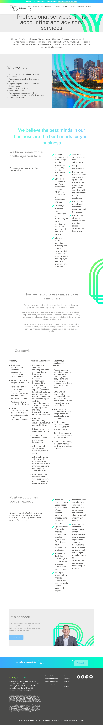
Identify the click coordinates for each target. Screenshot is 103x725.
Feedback (55, 720)
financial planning (32, 328)
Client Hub (38, 720)
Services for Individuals (51, 678)
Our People (56, 6)
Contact (88, 6)
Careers (72, 6)
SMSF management (52, 328)
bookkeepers (73, 316)
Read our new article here (67, 2)
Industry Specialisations (51, 681)
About (29, 6)
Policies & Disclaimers (26, 720)
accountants (61, 316)
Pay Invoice (80, 6)
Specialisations (46, 6)
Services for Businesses (51, 676)
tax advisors (28, 319)
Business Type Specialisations (53, 684)
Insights (64, 6)
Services (36, 6)
